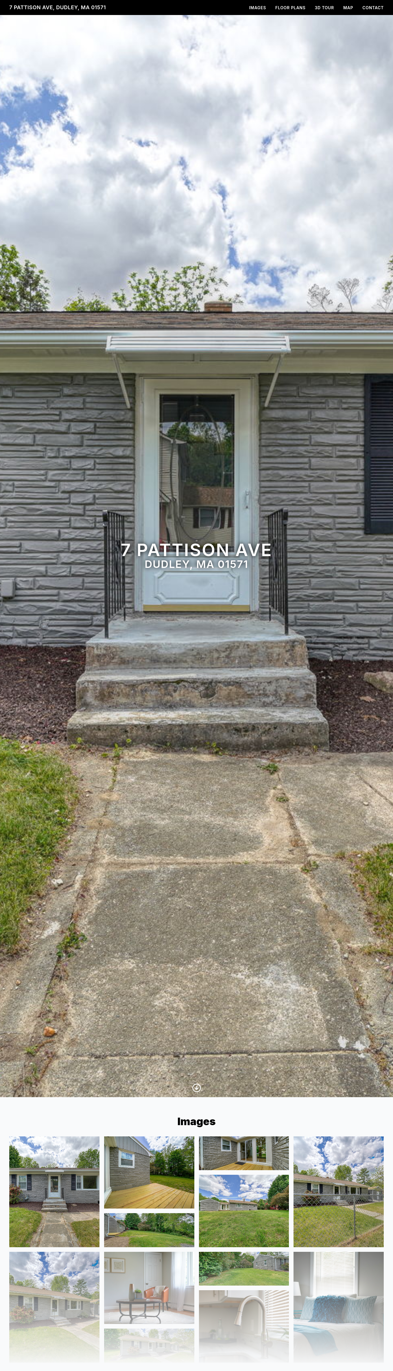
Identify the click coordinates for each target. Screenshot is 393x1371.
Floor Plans (290, 7)
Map (348, 7)
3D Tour (324, 7)
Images (257, 7)
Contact (373, 7)
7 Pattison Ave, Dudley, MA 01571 (57, 7)
